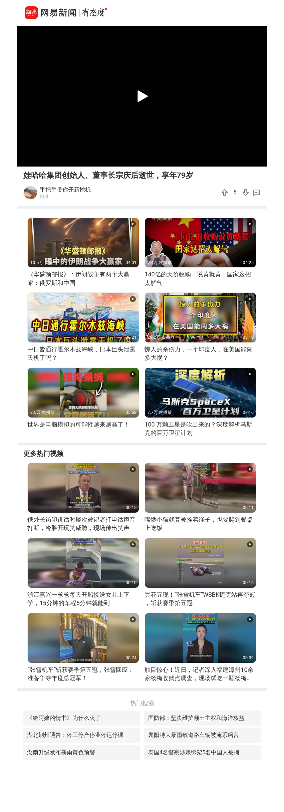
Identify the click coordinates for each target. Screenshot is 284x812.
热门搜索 (142, 703)
